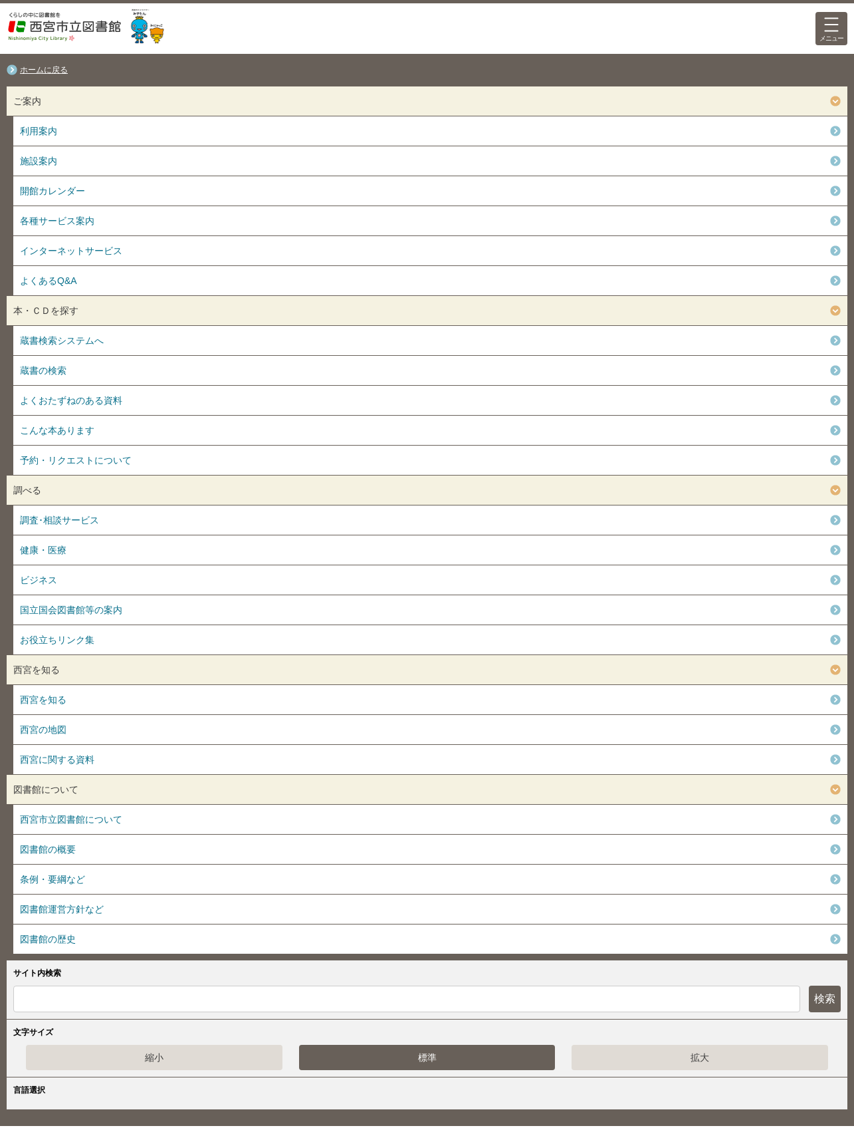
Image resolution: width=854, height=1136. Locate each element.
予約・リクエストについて (76, 460)
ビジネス (38, 580)
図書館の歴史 (48, 939)
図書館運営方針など (62, 909)
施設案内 (38, 161)
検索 (824, 998)
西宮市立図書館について (71, 819)
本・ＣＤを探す (45, 310)
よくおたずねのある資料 (71, 400)
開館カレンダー (52, 191)
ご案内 (27, 101)
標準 (427, 1057)
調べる (27, 490)
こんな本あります (57, 430)
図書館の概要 (48, 849)
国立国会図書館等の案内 (71, 610)
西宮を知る (36, 669)
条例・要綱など (52, 879)
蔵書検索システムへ (62, 340)
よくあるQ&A (48, 280)
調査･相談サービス (59, 520)
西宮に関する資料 (57, 759)
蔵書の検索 (43, 370)
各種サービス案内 (57, 220)
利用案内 (38, 131)
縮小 (154, 1057)
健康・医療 (43, 550)
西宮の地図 (43, 729)
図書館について (45, 789)
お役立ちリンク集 (57, 640)
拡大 (700, 1057)
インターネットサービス (71, 250)
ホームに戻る (44, 69)
